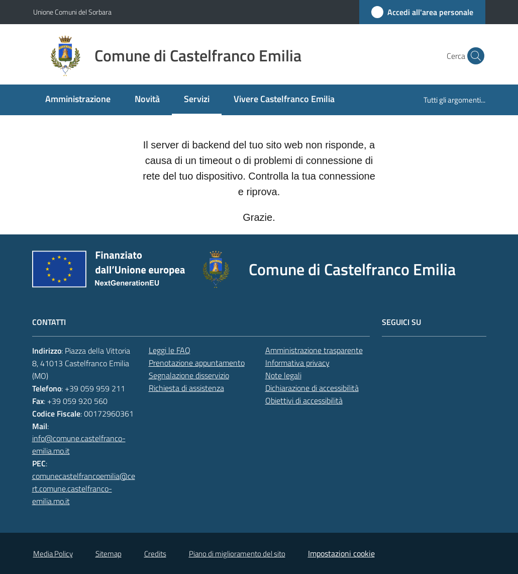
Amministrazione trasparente (314, 350)
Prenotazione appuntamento (197, 363)
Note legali (283, 375)
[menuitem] (78, 100)
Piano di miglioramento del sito (237, 553)
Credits (155, 553)
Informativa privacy (297, 363)
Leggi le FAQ (169, 350)
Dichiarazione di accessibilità (312, 388)
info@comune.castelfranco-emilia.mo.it (79, 444)
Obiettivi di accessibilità (304, 400)
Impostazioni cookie (341, 553)
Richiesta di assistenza (186, 388)
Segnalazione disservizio (189, 375)
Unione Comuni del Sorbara (72, 12)
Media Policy (53, 553)
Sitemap (108, 553)
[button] (473, 56)
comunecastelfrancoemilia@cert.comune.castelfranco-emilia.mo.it (83, 488)
